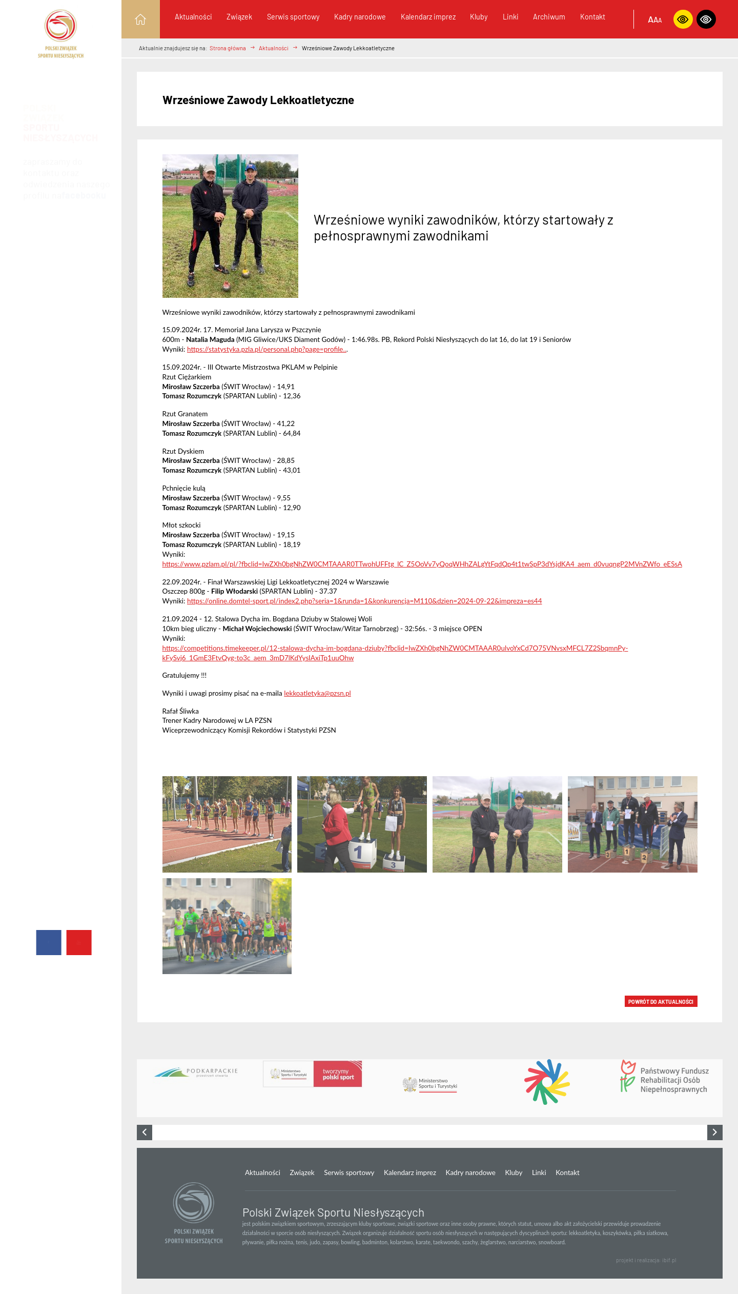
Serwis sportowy (293, 16)
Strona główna (228, 48)
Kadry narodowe (360, 16)
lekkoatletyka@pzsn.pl (317, 693)
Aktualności (193, 16)
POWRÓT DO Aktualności (660, 1001)
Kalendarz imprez (428, 16)
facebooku (83, 185)
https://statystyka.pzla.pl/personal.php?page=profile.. (266, 349)
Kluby (479, 16)
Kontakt (592, 16)
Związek (239, 16)
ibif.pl (669, 1260)
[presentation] (144, 1132)
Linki (511, 16)
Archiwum (549, 16)
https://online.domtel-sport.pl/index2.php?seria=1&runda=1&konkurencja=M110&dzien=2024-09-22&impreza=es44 (364, 601)
